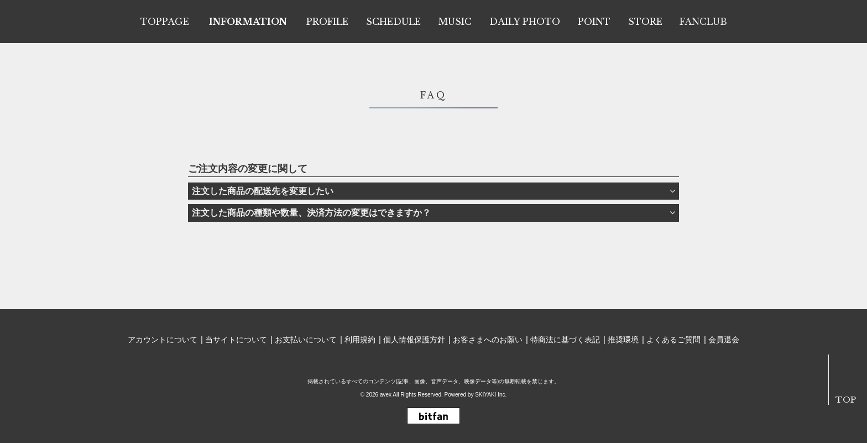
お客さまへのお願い (488, 339)
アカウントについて (162, 339)
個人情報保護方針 (414, 339)
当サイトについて (236, 339)
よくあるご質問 (673, 339)
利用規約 (359, 339)
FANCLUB (703, 21)
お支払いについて (306, 339)
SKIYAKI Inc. (490, 395)
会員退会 (723, 339)
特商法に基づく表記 (565, 339)
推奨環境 (623, 339)
